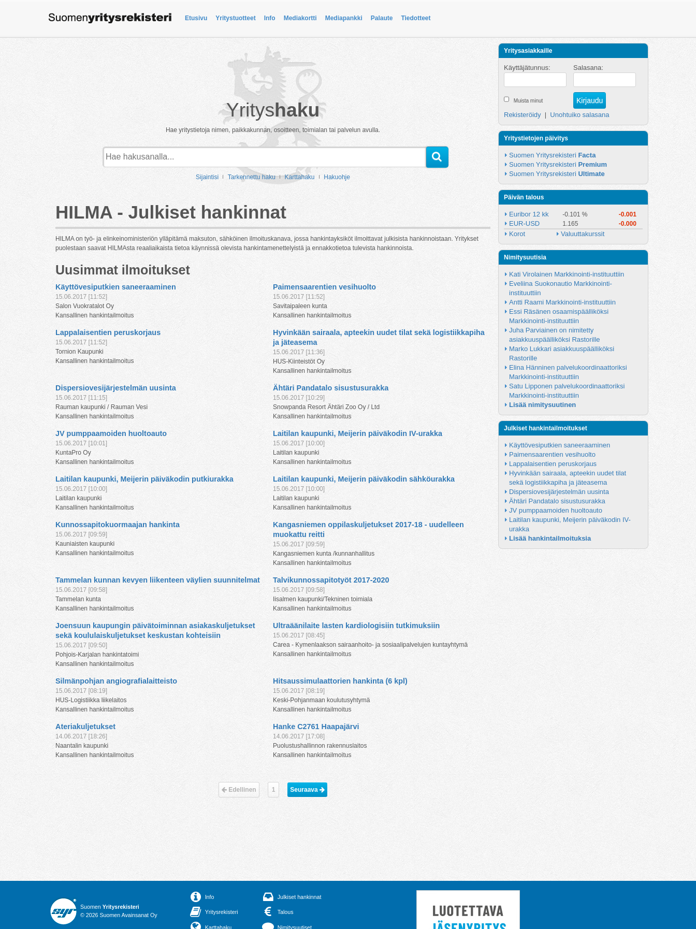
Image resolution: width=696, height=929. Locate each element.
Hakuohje (337, 177)
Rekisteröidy (522, 115)
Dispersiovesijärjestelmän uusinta (115, 388)
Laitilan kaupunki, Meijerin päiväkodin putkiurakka (144, 479)
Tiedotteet (415, 18)
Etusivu (196, 18)
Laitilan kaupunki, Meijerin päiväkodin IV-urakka (357, 433)
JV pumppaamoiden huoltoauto (111, 433)
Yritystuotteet (235, 18)
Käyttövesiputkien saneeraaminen (115, 287)
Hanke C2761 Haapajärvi (316, 726)
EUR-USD (524, 223)
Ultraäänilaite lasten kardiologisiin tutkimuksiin (356, 625)
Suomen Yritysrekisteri (552, 155)
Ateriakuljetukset (85, 726)
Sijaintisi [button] (207, 177)
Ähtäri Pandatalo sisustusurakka (330, 388)
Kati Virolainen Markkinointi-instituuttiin (566, 274)
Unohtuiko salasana (579, 115)
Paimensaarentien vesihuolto (324, 287)
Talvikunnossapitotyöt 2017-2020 (331, 580)
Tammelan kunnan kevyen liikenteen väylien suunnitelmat (157, 580)
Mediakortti (300, 18)
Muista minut (528, 101)
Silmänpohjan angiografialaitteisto (116, 681)
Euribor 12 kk (529, 214)
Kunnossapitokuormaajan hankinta (117, 524)
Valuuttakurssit (582, 234)
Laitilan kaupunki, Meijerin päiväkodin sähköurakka (364, 479)
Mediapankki (344, 18)
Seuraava (307, 789)
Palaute (382, 18)
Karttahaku (300, 177)
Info (270, 18)
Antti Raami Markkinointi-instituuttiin (562, 302)
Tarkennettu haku (252, 177)
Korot (517, 234)
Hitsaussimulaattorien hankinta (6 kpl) (340, 681)
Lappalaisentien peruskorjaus (108, 332)
